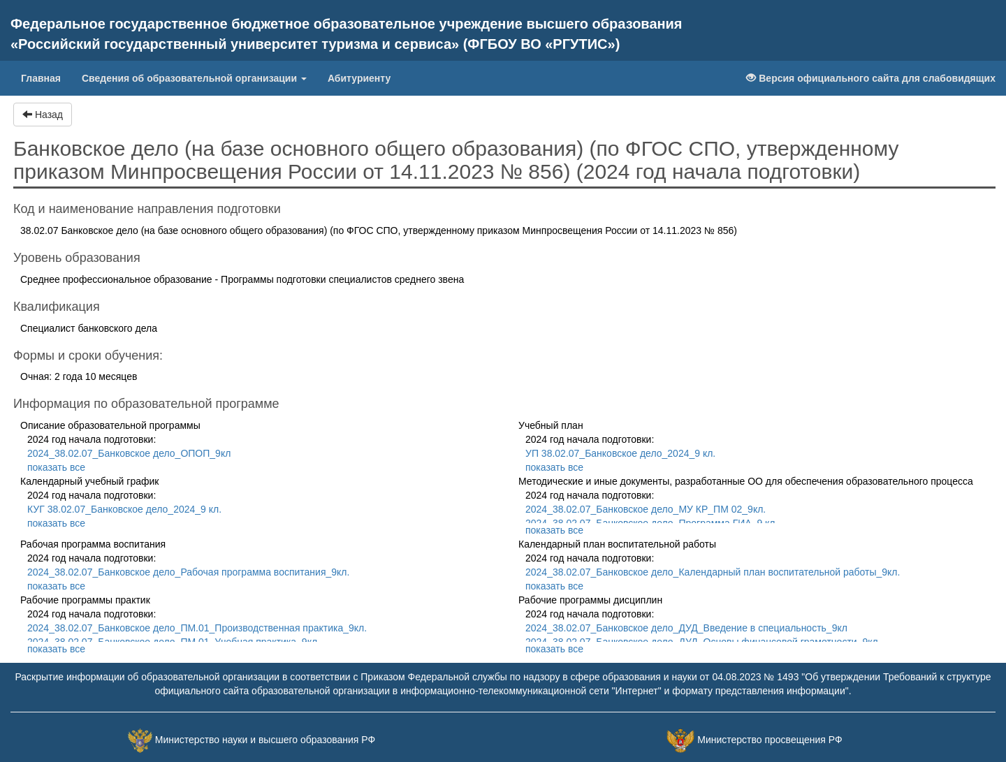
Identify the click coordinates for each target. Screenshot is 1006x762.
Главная (46, 77)
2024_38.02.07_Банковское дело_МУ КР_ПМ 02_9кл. (645, 509)
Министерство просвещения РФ (769, 739)
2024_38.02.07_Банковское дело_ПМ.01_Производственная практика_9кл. (197, 627)
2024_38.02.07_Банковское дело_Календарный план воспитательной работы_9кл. (712, 572)
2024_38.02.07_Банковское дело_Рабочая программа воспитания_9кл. (188, 572)
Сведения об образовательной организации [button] (194, 78)
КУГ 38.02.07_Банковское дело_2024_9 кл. (124, 509)
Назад (42, 114)
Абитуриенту (359, 78)
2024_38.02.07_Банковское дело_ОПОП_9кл (129, 453)
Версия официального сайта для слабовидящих (871, 78)
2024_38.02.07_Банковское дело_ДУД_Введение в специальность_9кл (686, 627)
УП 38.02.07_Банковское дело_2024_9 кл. (620, 453)
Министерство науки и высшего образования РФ (265, 739)
